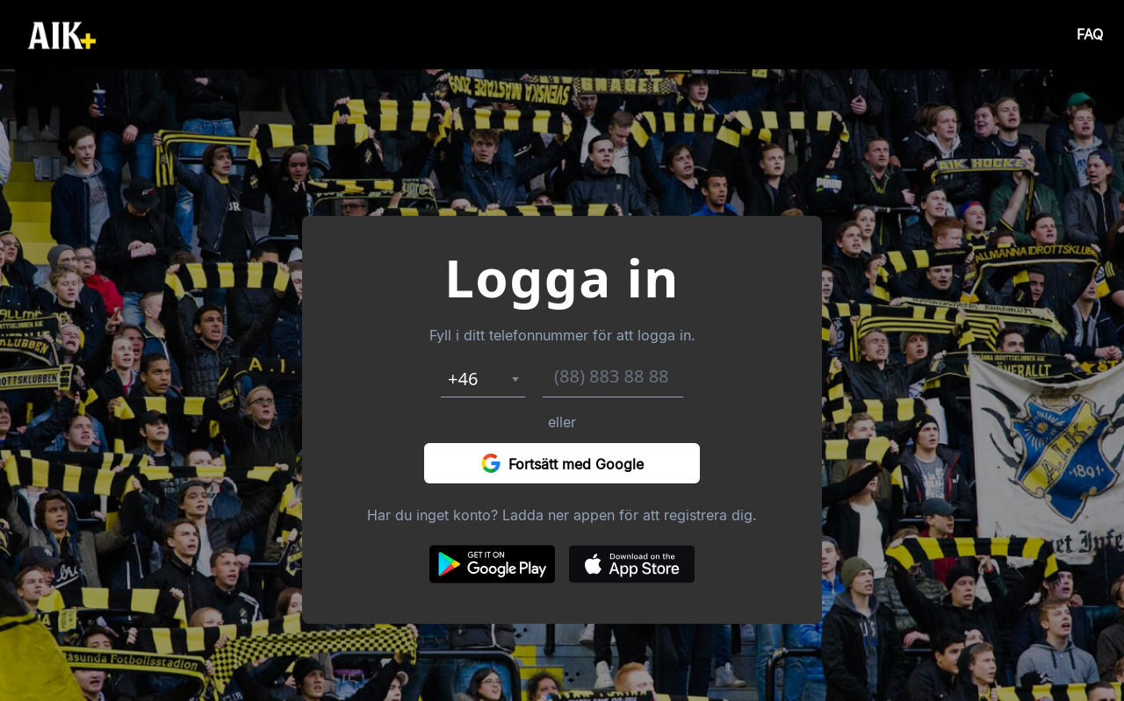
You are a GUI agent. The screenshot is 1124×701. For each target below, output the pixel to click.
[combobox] (483, 379)
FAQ (1090, 34)
